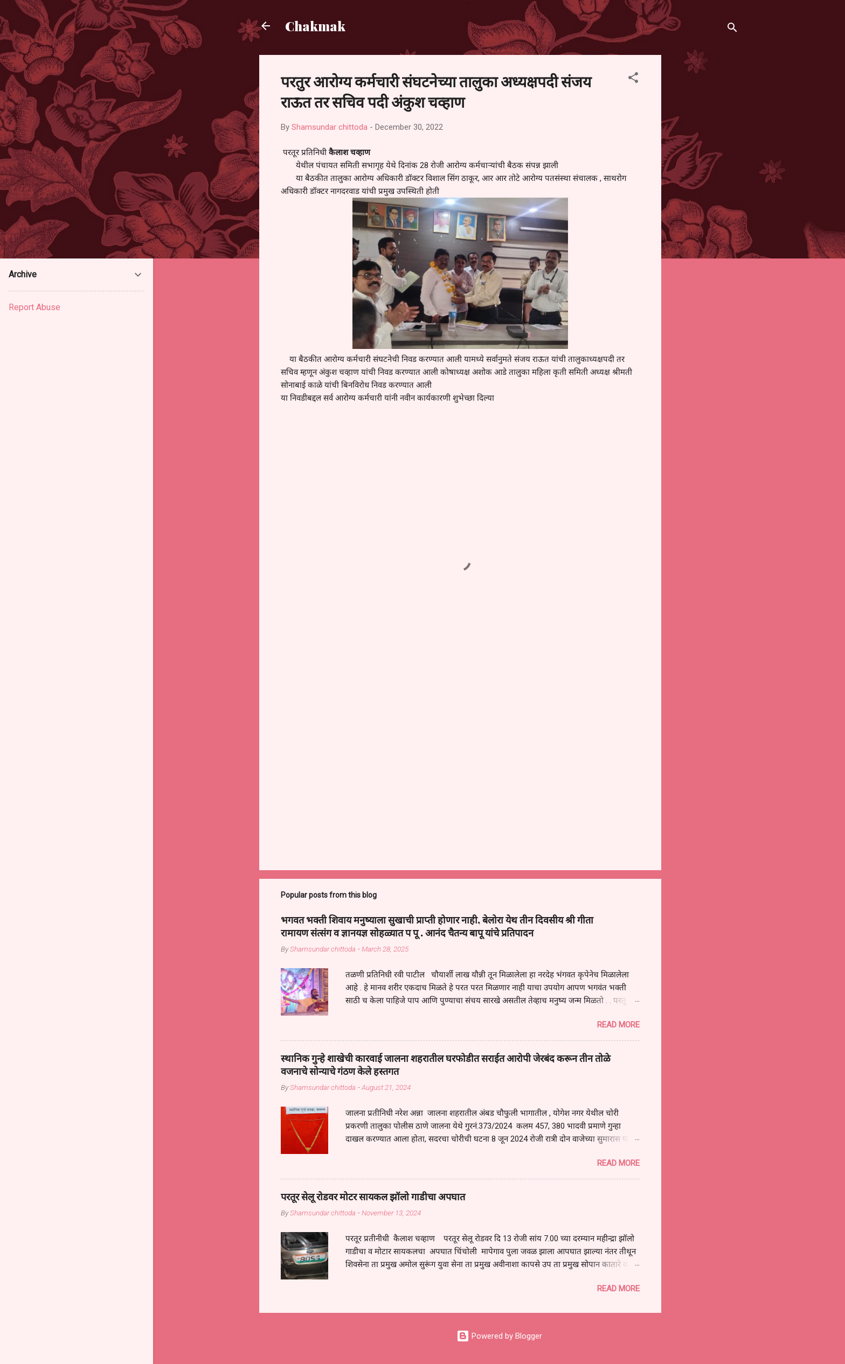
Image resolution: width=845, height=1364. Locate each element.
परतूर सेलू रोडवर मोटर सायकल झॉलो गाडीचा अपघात (373, 1196)
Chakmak (315, 25)
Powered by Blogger (499, 1336)
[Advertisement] (704, 216)
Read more (618, 1025)
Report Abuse (34, 307)
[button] (633, 79)
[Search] (732, 29)
